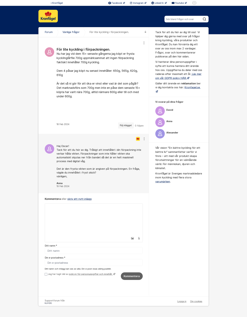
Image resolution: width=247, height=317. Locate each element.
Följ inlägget (126, 125)
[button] (132, 238)
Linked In (157, 3)
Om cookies (196, 301)
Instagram (137, 3)
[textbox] (94, 219)
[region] (93, 85)
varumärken (162, 181)
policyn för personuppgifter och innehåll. (91, 274)
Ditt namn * (51, 245)
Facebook (115, 3)
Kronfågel (57, 3)
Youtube (178, 3)
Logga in (181, 301)
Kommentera (132, 276)
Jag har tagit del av (81, 274)
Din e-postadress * (55, 257)
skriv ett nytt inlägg (79, 198)
